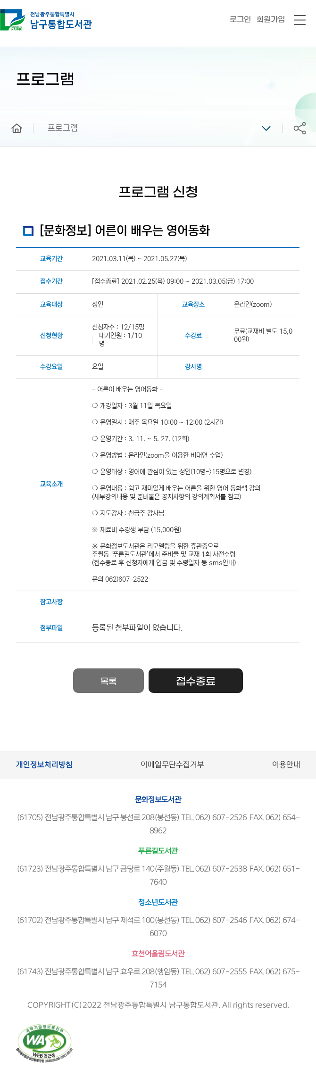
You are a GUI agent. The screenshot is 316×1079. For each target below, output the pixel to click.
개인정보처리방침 (44, 765)
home (10, 113)
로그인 (240, 19)
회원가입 (271, 19)
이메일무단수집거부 (172, 765)
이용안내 (286, 765)
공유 (299, 128)
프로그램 (63, 128)
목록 (108, 682)
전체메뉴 (300, 20)
